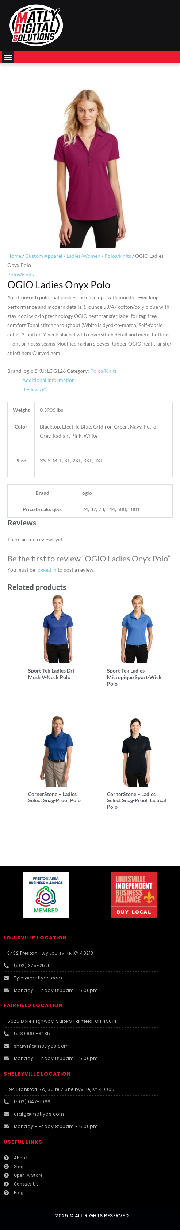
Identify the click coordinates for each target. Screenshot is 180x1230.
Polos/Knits (117, 256)
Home (14, 256)
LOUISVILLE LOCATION (35, 937)
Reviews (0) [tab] (35, 389)
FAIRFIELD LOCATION (33, 1005)
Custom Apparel (43, 256)
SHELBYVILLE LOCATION (37, 1074)
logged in (46, 570)
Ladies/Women (83, 256)
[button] (8, 57)
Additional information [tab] (48, 380)
